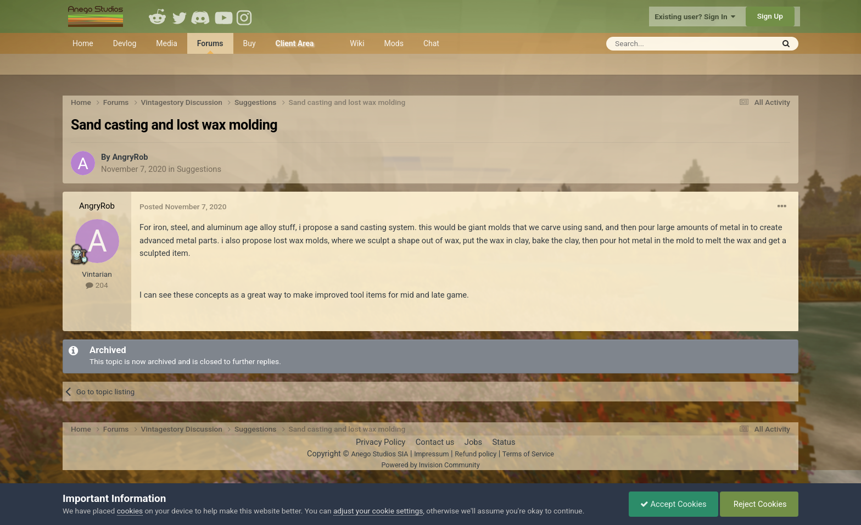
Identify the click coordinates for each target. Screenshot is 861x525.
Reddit (158, 16)
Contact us (435, 442)
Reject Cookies (759, 504)
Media (166, 43)
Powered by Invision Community (430, 465)
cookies (130, 510)
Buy (249, 43)
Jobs (473, 442)
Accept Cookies (673, 504)
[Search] (663, 44)
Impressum (431, 454)
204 (97, 285)
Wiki (357, 43)
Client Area (295, 43)
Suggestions (199, 169)
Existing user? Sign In (695, 16)
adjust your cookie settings (378, 510)
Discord (202, 16)
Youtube (223, 16)
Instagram (245, 16)
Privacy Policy (380, 442)
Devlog (125, 43)
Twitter (180, 16)
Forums (210, 46)
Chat (431, 43)
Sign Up (770, 16)
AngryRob (130, 157)
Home (82, 43)
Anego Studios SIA (379, 454)
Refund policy (475, 454)
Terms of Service (528, 454)
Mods (394, 43)
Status (504, 442)
